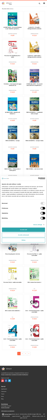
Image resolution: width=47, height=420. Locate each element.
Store (2, 396)
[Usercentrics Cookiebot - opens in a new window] (38, 178)
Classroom (3, 391)
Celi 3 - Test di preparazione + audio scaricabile (34, 339)
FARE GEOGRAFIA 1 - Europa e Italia (34, 141)
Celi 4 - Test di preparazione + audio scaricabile (12, 339)
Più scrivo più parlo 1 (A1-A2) (12, 254)
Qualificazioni (25, 374)
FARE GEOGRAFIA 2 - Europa (12, 141)
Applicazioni (4, 389)
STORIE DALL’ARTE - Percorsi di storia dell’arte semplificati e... (34, 84)
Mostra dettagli (37, 224)
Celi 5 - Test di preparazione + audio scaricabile (34, 311)
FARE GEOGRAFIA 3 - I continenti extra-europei (34, 113)
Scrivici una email (5, 407)
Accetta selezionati (23, 235)
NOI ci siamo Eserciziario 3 (34, 282)
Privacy (3, 374)
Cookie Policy (8, 374)
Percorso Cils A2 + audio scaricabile (12, 282)
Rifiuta (23, 240)
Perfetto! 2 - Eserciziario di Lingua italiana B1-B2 (12, 84)
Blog (2, 399)
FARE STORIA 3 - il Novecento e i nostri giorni (12, 169)
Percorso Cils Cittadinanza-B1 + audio (12, 56)
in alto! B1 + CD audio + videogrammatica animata (34, 28)
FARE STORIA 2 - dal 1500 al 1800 (34, 169)
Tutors (2, 394)
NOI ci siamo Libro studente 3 (12, 311)
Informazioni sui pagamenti (7, 411)
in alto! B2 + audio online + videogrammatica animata (34, 56)
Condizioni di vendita (17, 374)
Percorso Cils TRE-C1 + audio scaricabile (34, 254)
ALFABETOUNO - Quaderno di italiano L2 (12, 113)
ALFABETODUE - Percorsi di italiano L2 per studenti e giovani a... (13, 28)
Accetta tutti (23, 229)
